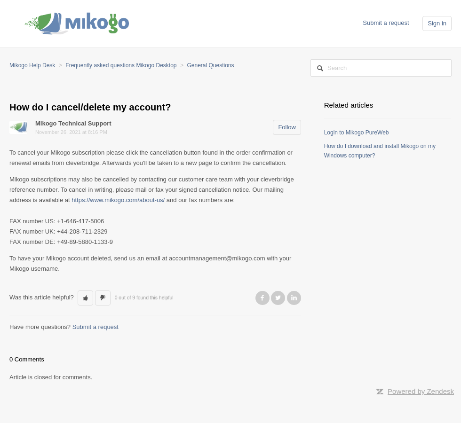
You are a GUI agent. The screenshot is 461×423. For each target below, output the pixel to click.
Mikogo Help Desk (32, 65)
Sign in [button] (437, 23)
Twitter (278, 298)
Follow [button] (287, 127)
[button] (85, 298)
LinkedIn (294, 298)
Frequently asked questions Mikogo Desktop (120, 65)
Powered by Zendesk (421, 391)
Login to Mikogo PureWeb (356, 132)
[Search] (381, 68)
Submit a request (386, 22)
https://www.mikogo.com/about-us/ (118, 200)
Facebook (262, 298)
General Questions (210, 65)
